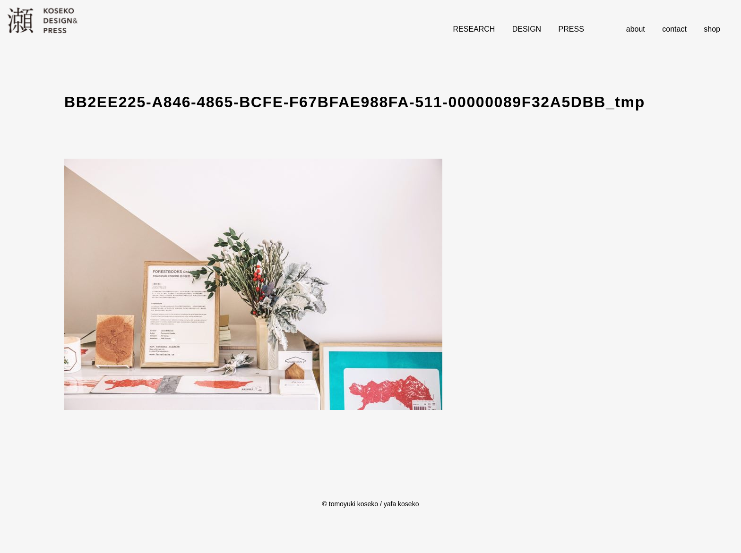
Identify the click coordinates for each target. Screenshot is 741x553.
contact (674, 29)
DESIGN (526, 29)
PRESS (571, 29)
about (635, 29)
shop (712, 29)
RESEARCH (474, 29)
